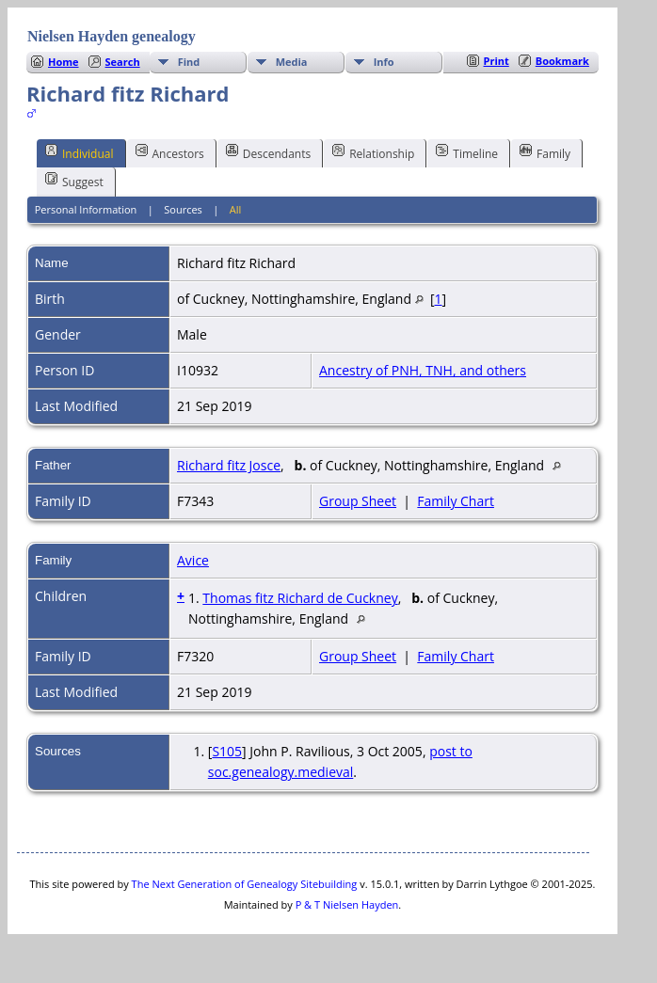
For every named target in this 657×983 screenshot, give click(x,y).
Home (63, 62)
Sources (183, 209)
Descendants (268, 152)
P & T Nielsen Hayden (347, 904)
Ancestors (170, 152)
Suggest (74, 180)
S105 (227, 751)
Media (292, 62)
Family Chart (455, 501)
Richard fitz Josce (228, 465)
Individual (79, 152)
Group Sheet (357, 501)
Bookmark (562, 61)
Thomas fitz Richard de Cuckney (299, 598)
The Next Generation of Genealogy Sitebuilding (245, 884)
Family (545, 152)
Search (122, 62)
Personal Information (86, 209)
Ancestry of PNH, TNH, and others (422, 370)
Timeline (467, 152)
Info (384, 62)
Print (496, 61)
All (236, 209)
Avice (193, 560)
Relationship (373, 152)
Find (189, 62)
